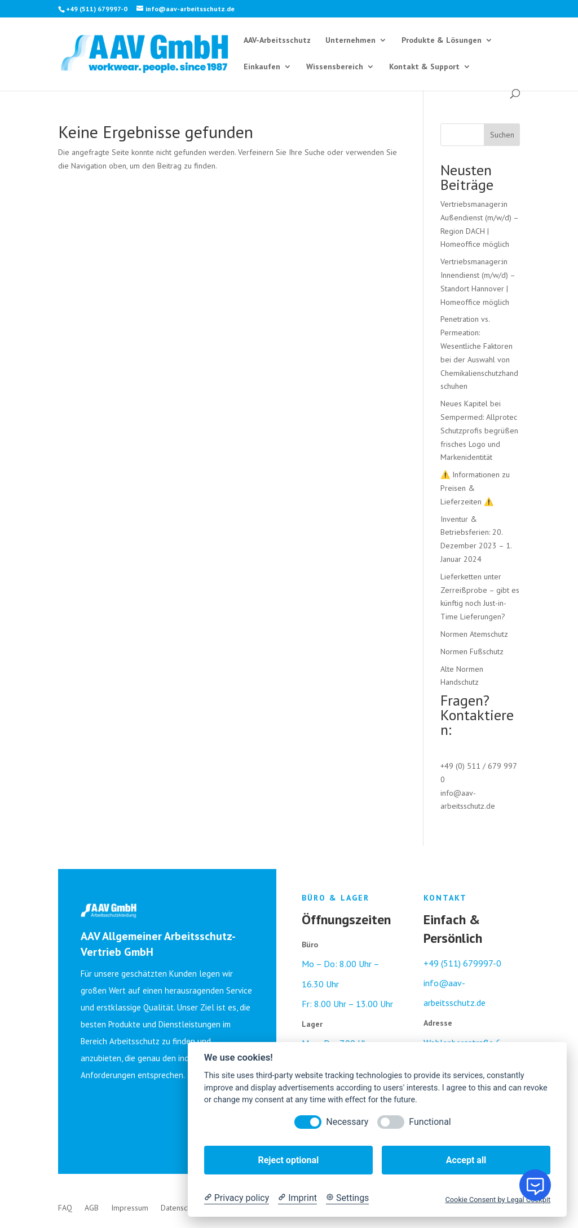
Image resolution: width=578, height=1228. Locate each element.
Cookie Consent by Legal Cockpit (497, 1199)
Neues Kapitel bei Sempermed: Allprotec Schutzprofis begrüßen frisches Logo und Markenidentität (479, 430)
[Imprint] (297, 1198)
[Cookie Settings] (347, 1198)
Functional (430, 1121)
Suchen (502, 135)
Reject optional (288, 1160)
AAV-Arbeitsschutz (277, 40)
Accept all (466, 1160)
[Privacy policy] (236, 1198)
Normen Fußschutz (472, 651)
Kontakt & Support (424, 67)
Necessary (347, 1121)
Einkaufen (262, 67)
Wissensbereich (334, 67)
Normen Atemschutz (474, 634)
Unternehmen (350, 40)
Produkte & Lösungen (441, 40)
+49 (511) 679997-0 (462, 963)
